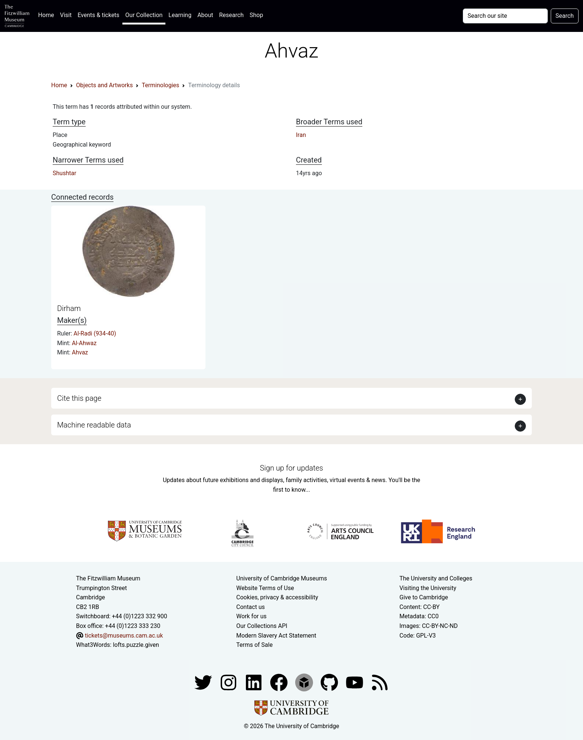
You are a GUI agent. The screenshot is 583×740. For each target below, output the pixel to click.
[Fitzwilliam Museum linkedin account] (279, 681)
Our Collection (143, 15)
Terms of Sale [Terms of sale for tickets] (254, 644)
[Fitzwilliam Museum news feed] (380, 681)
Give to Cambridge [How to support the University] (423, 597)
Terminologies (160, 85)
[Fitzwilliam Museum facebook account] (254, 681)
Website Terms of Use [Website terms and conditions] (265, 588)
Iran (301, 134)
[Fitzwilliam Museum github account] (330, 681)
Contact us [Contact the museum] (250, 606)
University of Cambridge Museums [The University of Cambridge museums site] (281, 578)
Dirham (69, 308)
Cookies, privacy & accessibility (277, 597)
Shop (256, 15)
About (205, 15)
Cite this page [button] (79, 398)
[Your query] (505, 16)
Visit (66, 15)
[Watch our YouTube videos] (355, 681)
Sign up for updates (291, 468)
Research (231, 15)
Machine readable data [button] (94, 424)
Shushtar (64, 173)
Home (47, 14)
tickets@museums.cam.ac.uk (124, 635)
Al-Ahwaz (84, 343)
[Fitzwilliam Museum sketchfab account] (304, 681)
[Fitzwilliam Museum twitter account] (204, 681)
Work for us (251, 616)
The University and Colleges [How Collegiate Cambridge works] (435, 578)
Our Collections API (261, 625)
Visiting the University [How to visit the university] (427, 588)
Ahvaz (80, 352)
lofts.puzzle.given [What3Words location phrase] (136, 644)
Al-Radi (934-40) (94, 333)
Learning (179, 15)
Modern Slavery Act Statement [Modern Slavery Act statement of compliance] (276, 635)
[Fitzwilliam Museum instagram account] (229, 681)
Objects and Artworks (104, 85)
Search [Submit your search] (565, 15)
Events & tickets (98, 15)
